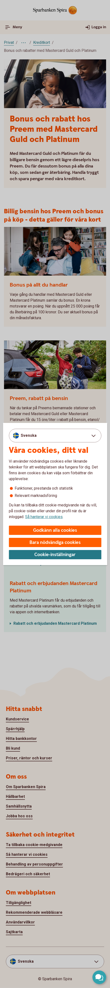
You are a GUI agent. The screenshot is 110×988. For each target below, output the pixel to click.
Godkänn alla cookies (55, 530)
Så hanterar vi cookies (44, 516)
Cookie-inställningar (55, 555)
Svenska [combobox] (29, 435)
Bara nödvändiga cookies (55, 543)
